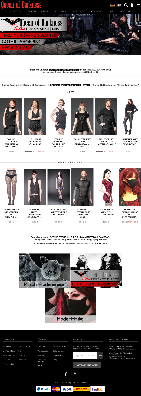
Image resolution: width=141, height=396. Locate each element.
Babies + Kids (8, 364)
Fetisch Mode (8, 355)
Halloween (22, 360)
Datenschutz (58, 351)
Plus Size (6, 360)
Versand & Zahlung (42, 360)
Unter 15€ (22, 355)
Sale (19, 351)
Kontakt (41, 355)
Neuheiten (7, 346)
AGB (40, 366)
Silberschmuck (24, 346)
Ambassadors (43, 351)
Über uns (42, 346)
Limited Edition (9, 351)
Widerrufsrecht (59, 346)
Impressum (58, 355)
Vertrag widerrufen (87, 365)
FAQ (55, 360)
